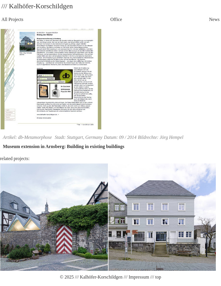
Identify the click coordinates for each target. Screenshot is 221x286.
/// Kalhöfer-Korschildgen (98, 277)
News (214, 19)
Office (116, 19)
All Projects (12, 19)
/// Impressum (136, 277)
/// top (155, 277)
